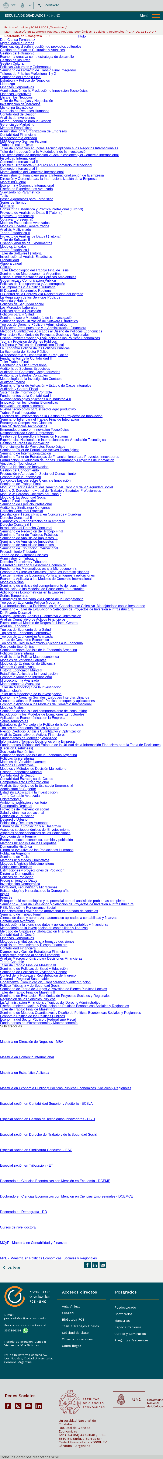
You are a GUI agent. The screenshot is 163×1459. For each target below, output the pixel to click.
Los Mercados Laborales (18, 307)
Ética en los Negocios (16, 97)
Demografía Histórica (16, 846)
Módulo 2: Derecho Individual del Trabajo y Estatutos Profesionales (50, 490)
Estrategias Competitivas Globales (26, 423)
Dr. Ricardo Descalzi (15, 612)
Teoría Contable (12, 962)
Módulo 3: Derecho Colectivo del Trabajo (30, 494)
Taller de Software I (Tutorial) (22, 253)
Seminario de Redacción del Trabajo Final (31, 531)
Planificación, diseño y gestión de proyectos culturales (40, 46)
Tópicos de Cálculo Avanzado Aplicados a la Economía (41, 643)
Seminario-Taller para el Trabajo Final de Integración (39, 419)
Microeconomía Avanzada (19, 680)
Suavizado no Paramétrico (20, 192)
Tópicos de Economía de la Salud (25, 629)
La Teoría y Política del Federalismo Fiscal (32, 345)
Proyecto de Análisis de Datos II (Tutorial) (31, 212)
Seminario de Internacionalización (25, 453)
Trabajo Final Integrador (18, 412)
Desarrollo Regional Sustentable (24, 979)
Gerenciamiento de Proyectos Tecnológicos (32, 446)
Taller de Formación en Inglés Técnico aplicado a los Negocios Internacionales (59, 148)
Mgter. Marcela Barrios (17, 43)
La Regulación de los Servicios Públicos (30, 297)
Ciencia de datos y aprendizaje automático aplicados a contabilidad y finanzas (58, 918)
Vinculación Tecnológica (18, 463)
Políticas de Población (16, 877)
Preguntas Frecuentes (131, 1340)
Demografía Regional (16, 806)
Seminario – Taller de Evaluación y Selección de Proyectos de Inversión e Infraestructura (66, 904)
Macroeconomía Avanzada (20, 684)
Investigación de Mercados (20, 104)
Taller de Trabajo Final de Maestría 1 (27, 1009)
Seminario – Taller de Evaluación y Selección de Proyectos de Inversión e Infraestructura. (67, 609)
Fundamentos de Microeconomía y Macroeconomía (39, 1023)
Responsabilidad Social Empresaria (27, 433)
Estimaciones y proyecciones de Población (32, 870)
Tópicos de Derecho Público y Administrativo (33, 324)
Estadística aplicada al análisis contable (30, 955)
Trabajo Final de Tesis (16, 145)
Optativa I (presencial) (16, 219)
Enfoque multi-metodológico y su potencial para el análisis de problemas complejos (62, 901)
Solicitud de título (75, 1333)
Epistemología (10, 690)
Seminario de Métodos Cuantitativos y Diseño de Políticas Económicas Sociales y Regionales (70, 1012)
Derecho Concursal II (16, 518)
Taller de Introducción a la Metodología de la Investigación (43, 151)
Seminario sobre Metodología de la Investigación (36, 318)
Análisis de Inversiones (17, 117)
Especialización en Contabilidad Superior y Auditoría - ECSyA (46, 1103)
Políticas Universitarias (17, 653)
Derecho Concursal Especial (21, 511)
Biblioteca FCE (73, 1319)
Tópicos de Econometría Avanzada (26, 636)
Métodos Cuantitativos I (17, 667)
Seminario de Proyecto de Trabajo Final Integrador (38, 70)
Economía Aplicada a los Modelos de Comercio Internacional (45, 579)
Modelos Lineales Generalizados (24, 226)
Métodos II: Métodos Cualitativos (24, 860)
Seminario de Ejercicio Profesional (26, 504)
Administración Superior (18, 789)
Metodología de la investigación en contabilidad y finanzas (44, 928)
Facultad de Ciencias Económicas (74, 1429)
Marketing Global (13, 182)
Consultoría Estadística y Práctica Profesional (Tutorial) (41, 209)
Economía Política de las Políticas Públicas (32, 1016)
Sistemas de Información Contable (26, 392)
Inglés (4, 894)
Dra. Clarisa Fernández (17, 40)
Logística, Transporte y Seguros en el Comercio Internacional (46, 165)
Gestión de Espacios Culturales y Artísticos (32, 50)
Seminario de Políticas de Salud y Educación (33, 968)
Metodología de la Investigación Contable (31, 379)
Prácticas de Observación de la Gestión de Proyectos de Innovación (51, 416)
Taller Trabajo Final (14, 362)
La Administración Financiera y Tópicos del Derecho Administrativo (50, 1002)
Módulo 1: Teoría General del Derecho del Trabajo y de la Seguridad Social (56, 487)
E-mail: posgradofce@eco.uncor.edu (25, 1316)
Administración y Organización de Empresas (33, 131)
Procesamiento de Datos (18, 880)
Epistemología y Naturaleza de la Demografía (34, 890)
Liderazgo (7, 84)
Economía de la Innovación (20, 477)
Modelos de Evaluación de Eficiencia (27, 663)
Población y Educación (17, 816)
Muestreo (7, 206)
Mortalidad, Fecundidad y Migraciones (28, 887)
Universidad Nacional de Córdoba (77, 1422)
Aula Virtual (71, 1306)
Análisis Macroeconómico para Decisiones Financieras (41, 958)
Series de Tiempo (13, 202)
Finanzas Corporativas (17, 87)
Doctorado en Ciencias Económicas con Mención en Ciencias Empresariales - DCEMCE (66, 1196)
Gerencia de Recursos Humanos (24, 111)
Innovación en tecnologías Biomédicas (29, 402)
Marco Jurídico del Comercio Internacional (32, 172)
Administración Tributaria (18, 558)
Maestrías (122, 1321)
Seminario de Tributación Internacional (29, 548)
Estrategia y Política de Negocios (25, 80)
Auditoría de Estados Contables (24, 375)
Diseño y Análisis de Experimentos (26, 243)
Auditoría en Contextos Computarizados (30, 372)
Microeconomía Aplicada (18, 138)
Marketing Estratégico (16, 107)
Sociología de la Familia (18, 836)
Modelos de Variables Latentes (23, 660)
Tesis (4, 195)
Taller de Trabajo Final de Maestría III (28, 965)
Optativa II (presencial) (17, 216)
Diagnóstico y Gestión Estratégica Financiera (34, 951)
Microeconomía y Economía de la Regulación (34, 355)
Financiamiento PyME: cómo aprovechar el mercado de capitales (49, 911)
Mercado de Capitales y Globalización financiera (36, 931)
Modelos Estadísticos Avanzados (25, 223)
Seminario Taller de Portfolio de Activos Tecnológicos (39, 450)
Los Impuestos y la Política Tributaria (27, 287)
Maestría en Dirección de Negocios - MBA (31, 1042)
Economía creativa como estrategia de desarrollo (37, 56)
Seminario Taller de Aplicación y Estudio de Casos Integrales (45, 385)
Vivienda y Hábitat (13, 301)
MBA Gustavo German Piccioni (23, 141)
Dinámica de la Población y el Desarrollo (30, 826)
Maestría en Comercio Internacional (27, 1057)
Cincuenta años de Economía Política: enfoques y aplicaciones (47, 575)
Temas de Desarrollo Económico (24, 640)
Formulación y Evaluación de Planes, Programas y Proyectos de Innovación (57, 460)
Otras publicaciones (77, 1339)
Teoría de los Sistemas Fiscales (24, 555)
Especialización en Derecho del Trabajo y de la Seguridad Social (48, 1134)
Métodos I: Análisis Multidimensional (27, 863)
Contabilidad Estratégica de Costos (26, 779)
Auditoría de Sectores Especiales (25, 368)
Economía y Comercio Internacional (27, 185)
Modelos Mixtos (12, 582)
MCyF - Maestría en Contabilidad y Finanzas (33, 1243)
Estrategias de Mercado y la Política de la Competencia (41, 599)
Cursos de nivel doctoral (18, 1227)
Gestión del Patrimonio (17, 53)
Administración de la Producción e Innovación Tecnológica (43, 90)
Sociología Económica (17, 646)
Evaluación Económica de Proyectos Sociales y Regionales (45, 334)
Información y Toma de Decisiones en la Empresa (37, 741)
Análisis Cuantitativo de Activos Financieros (33, 619)
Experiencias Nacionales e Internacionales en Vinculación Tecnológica (53, 440)
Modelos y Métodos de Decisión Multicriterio (33, 768)
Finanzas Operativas (15, 94)
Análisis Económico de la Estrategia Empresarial (36, 785)
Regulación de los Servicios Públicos (27, 999)
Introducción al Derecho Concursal (26, 528)
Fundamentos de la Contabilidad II (26, 358)
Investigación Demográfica (20, 884)
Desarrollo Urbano (14, 819)
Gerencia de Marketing (17, 124)
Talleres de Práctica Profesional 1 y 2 (28, 73)
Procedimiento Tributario (18, 551)
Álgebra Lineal (11, 263)
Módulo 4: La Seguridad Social (23, 497)
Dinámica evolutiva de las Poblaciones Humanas (36, 850)
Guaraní (68, 1313)
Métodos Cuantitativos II (18, 765)
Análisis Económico (15, 626)
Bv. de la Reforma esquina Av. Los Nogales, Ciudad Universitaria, (28, 1356)
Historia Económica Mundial (21, 670)
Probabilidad (9, 260)
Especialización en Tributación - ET (26, 1165)
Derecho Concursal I (15, 524)
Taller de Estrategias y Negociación (26, 101)
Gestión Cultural (12, 63)
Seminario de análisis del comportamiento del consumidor (43, 585)
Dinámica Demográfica (17, 873)
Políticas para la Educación (20, 311)
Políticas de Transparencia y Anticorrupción (32, 284)
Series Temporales (14, 595)
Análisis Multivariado (15, 229)
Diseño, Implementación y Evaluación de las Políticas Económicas (50, 338)
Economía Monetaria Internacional (26, 677)
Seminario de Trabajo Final (20, 484)
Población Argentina (15, 853)
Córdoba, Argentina (18, 1362)
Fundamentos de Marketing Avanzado (28, 738)
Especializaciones (128, 1327)
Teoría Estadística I (14, 250)
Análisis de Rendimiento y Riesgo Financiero (33, 945)
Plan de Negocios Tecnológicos (23, 426)
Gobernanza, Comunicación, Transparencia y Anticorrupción (45, 982)
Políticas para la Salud (17, 314)
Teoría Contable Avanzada (20, 796)
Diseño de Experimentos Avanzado (26, 189)
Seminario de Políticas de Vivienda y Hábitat (33, 972)
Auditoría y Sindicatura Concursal (25, 507)
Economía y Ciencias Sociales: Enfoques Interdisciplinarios (44, 572)
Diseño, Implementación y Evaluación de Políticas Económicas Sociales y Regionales (64, 1006)
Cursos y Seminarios (130, 1334)
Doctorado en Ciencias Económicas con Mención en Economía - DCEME (55, 1181)
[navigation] (150, 16)
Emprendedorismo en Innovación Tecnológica (34, 429)
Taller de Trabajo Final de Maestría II (27, 992)
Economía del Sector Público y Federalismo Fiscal (38, 1019)
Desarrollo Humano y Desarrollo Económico (33, 565)
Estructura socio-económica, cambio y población (36, 840)
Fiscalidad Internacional (18, 158)
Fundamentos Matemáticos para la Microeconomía (38, 568)
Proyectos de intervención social (24, 809)
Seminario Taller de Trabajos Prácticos (29, 534)
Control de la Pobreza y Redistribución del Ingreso (38, 975)
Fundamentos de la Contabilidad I (25, 395)
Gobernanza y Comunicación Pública (28, 280)
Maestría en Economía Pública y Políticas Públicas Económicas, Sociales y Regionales (65, 1088)
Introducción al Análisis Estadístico (26, 256)
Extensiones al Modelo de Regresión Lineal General (39, 623)
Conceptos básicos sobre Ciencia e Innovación (35, 480)
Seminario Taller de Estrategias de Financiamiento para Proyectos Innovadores (59, 457)
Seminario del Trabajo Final (20, 77)
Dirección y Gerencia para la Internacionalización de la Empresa (48, 179)
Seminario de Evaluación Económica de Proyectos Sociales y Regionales (55, 996)
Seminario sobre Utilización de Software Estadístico (39, 321)
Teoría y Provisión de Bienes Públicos (28, 341)
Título (81, 36)
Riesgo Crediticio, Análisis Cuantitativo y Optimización (40, 616)
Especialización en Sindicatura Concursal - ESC (36, 1150)
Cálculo (5, 267)
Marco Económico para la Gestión (25, 121)
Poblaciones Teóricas (16, 867)
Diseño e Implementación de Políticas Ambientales (38, 277)
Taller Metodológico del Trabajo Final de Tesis (34, 270)
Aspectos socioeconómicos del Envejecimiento (35, 829)
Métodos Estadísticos (16, 128)
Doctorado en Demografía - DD (23, 1212)
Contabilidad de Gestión (18, 114)
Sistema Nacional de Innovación (24, 467)
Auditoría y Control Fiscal (19, 389)
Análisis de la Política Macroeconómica (29, 657)
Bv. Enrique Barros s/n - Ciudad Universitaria (82, 1440)
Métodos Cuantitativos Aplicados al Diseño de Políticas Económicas (51, 331)
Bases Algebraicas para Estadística (26, 199)
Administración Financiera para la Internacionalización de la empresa (52, 175)
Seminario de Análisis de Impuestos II (28, 541)
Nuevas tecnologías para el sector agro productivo (38, 409)
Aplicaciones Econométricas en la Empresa (32, 592)
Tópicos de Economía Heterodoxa (25, 633)
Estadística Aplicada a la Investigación (29, 673)
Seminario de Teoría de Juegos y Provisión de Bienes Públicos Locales (53, 989)
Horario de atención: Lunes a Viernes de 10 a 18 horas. (25, 1343)
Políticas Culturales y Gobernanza (25, 67)
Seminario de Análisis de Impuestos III (29, 538)
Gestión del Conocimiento (19, 470)
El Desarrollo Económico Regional (26, 290)
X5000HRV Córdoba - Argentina (83, 1444)
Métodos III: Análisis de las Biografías (28, 843)
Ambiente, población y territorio (23, 802)
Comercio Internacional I (18, 168)
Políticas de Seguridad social (22, 304)
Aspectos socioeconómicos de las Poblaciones (35, 833)
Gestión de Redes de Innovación (24, 443)
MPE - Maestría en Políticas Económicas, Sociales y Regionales (48, 1258)
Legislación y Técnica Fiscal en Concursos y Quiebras (41, 514)
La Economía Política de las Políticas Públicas (35, 348)
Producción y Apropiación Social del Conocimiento (38, 473)
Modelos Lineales (13, 246)
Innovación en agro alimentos (22, 406)
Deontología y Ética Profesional (23, 365)
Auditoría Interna (12, 382)
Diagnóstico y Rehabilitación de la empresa (32, 521)
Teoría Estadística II (15, 233)
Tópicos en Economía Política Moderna (29, 602)
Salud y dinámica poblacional (22, 812)
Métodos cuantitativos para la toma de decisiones (37, 941)
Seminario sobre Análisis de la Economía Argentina (38, 650)
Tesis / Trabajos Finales (80, 1326)
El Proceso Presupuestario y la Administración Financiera (43, 328)
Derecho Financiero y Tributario (23, 562)
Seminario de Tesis (14, 857)
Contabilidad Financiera (18, 134)
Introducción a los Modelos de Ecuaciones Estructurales (42, 589)
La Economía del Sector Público (24, 351)
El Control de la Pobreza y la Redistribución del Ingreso (41, 294)
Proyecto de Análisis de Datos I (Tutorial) (30, 236)
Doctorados (123, 1314)
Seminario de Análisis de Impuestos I (28, 545)
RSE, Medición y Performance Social (28, 907)
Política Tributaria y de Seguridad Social (30, 985)
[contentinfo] (81, 1371)
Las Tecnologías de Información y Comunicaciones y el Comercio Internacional (59, 155)
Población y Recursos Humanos (24, 823)
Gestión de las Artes (15, 60)
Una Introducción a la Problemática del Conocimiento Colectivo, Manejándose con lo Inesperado (72, 606)
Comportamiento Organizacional (24, 782)
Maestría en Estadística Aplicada (24, 1072)
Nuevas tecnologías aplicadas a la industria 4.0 (35, 399)
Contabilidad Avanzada (17, 921)
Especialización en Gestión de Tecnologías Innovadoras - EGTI (47, 1119)
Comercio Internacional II (19, 162)
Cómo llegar (71, 1346)
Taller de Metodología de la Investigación (31, 687)
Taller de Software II (15, 240)
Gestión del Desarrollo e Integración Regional (34, 436)
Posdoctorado (125, 1307)
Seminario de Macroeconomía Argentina (30, 273)
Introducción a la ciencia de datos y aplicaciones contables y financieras (54, 924)
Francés (6, 897)
